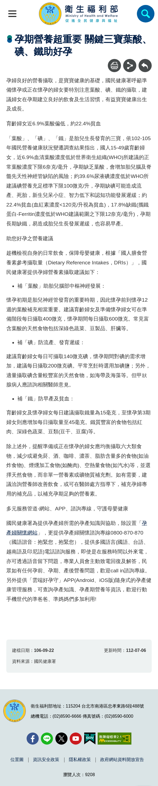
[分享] (129, 65)
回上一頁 (145, 61)
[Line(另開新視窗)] (47, 739)
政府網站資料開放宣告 (122, 759)
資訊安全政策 (46, 759)
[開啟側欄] (12, 13)
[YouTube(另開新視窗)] (76, 739)
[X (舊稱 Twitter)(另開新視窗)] (61, 739)
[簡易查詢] (145, 13)
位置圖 (17, 759)
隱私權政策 (80, 759)
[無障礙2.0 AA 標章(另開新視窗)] (114, 739)
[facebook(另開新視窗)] (33, 739)
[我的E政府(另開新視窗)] (89, 739)
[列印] (114, 65)
